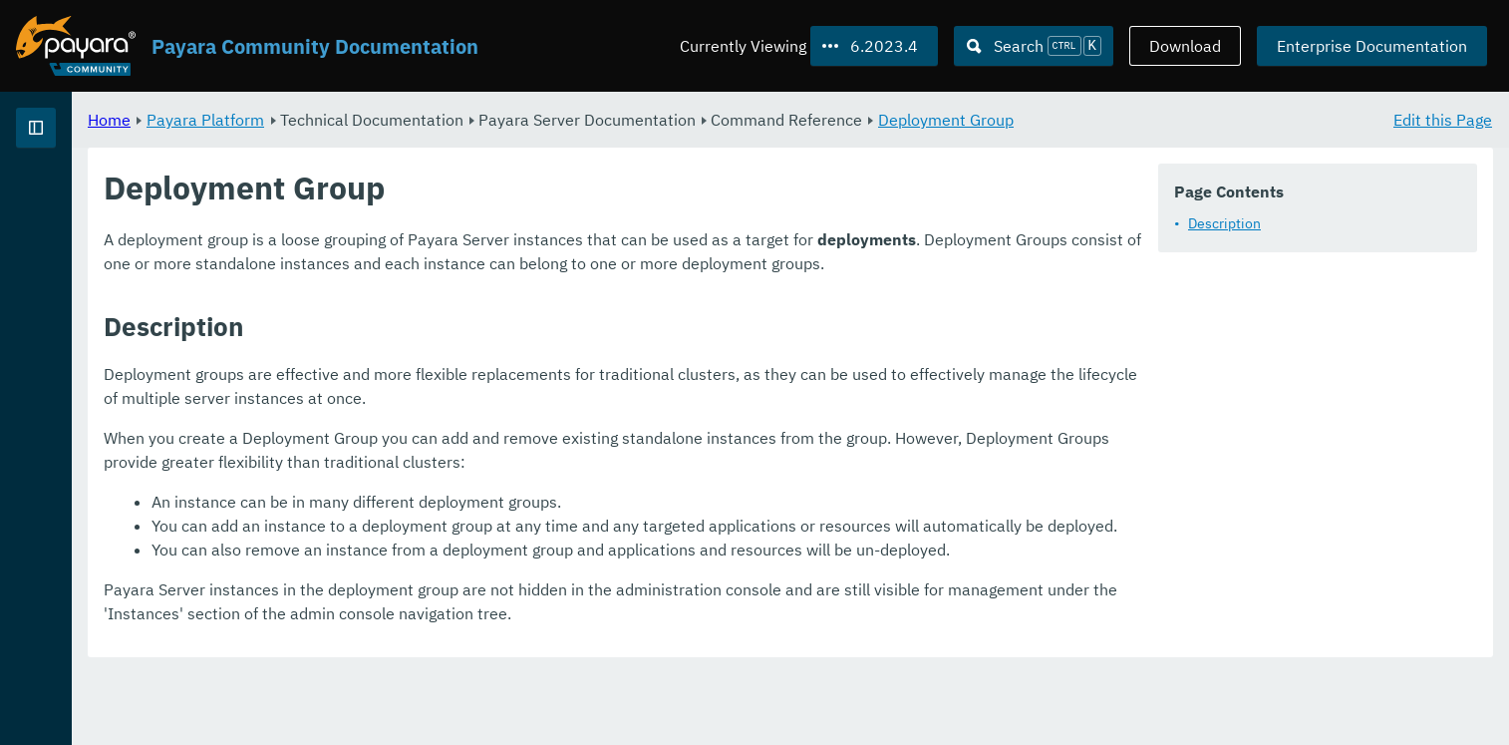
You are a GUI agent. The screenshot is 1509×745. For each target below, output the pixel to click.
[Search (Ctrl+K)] (1033, 46)
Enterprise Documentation (1372, 46)
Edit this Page (1442, 120)
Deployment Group (1194, 120)
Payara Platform (453, 120)
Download (1185, 46)
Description (1224, 223)
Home (357, 120)
